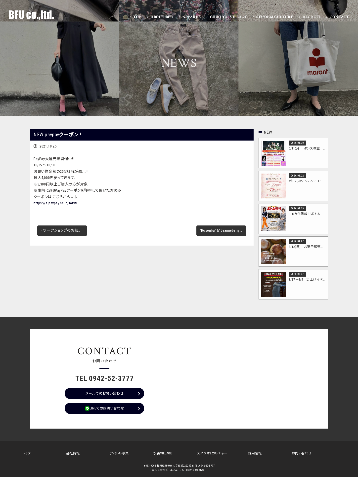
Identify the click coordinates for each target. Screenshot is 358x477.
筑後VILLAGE (162, 453)
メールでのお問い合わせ (105, 393)
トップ (26, 453)
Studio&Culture (274, 17)
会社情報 (73, 453)
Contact (339, 17)
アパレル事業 (119, 453)
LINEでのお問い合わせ (104, 408)
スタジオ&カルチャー (212, 453)
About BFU (162, 17)
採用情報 (255, 453)
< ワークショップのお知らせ (63, 230)
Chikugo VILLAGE (228, 17)
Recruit (312, 17)
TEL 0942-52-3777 (104, 378)
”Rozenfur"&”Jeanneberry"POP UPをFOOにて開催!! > (223, 230)
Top (137, 17)
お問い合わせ (302, 453)
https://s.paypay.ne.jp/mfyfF (56, 203)
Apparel (191, 17)
